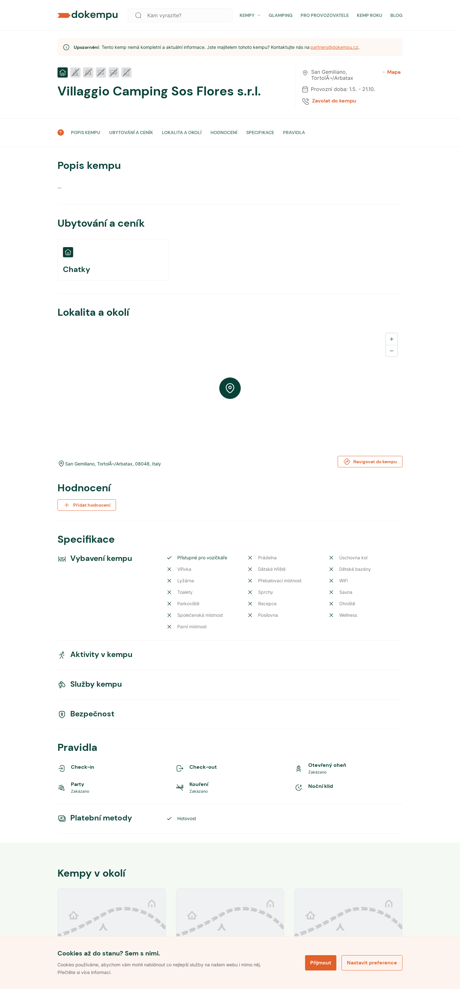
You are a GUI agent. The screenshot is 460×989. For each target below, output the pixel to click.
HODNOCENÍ (224, 132)
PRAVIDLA (294, 132)
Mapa (392, 72)
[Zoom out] (391, 350)
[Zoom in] (391, 339)
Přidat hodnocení (87, 505)
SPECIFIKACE (260, 132)
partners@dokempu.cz (334, 47)
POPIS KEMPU (85, 132)
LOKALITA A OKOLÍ (182, 132)
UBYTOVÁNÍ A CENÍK (131, 132)
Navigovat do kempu (370, 461)
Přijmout (320, 962)
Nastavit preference (372, 962)
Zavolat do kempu (334, 101)
